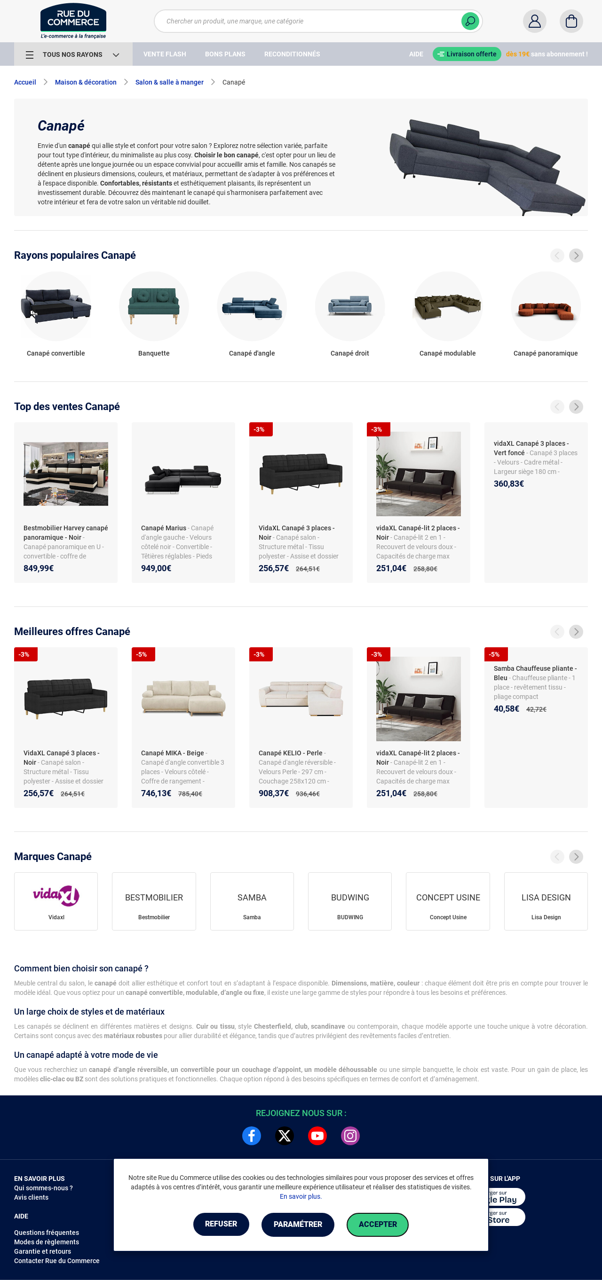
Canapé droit (350, 353)
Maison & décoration (86, 82)
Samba (252, 917)
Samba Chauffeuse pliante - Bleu (535, 673)
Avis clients (31, 1197)
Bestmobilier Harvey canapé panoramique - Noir (66, 532)
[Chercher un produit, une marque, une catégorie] (318, 21)
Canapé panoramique (546, 353)
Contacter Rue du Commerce (57, 1260)
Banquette (154, 353)
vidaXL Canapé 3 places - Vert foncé (531, 448)
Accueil (25, 82)
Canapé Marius (163, 528)
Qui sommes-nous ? (43, 1188)
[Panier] (571, 21)
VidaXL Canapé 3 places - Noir (297, 532)
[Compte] (534, 21)
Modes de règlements (46, 1242)
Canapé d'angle (252, 353)
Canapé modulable (448, 353)
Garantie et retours (42, 1251)
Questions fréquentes (46, 1232)
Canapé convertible (56, 353)
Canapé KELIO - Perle (291, 753)
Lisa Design (546, 917)
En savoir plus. (301, 1197)
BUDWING (350, 917)
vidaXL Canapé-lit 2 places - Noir (418, 532)
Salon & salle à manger (169, 82)
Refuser (218, 1224)
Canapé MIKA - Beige (172, 753)
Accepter (381, 1224)
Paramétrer (298, 1224)
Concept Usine (448, 917)
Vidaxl (56, 917)
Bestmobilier (154, 917)
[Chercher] (470, 21)
